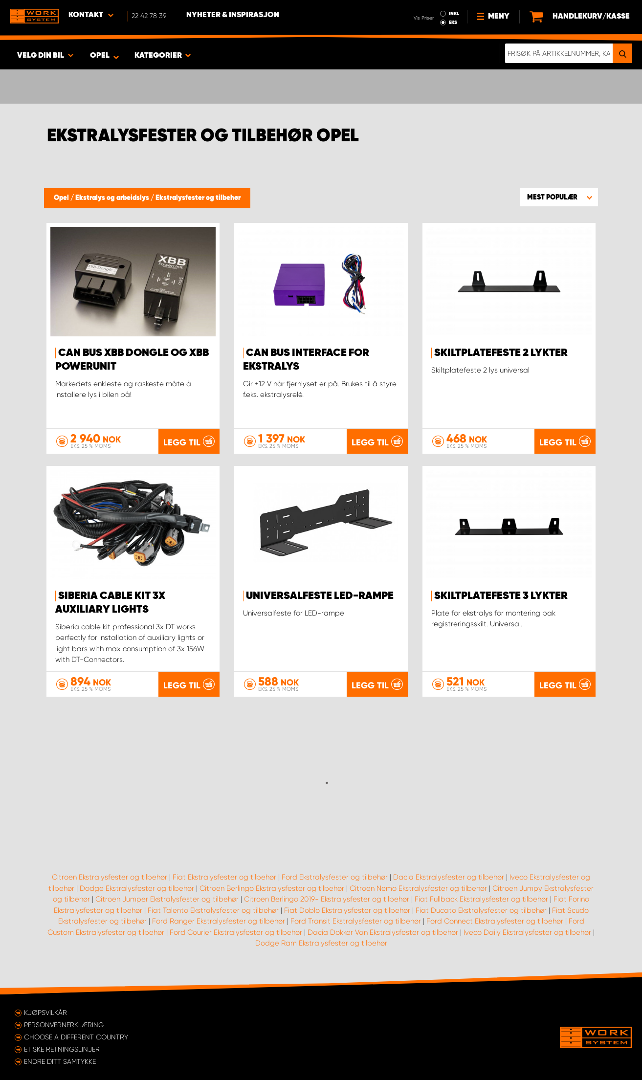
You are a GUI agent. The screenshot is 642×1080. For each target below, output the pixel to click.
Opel (62, 198)
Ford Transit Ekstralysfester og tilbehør (355, 921)
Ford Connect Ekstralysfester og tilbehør (494, 921)
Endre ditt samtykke (60, 1061)
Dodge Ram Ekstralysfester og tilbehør (321, 943)
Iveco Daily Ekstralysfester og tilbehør (527, 932)
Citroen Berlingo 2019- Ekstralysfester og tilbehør (326, 899)
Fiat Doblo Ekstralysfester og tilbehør (347, 910)
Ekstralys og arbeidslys (113, 198)
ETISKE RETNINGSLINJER (62, 1049)
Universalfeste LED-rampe (320, 596)
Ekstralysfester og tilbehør (198, 198)
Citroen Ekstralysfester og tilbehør (109, 877)
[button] (559, 197)
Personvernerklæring (64, 1025)
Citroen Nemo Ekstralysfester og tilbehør (418, 888)
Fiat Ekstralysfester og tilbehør (224, 877)
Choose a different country (76, 1037)
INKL (454, 13)
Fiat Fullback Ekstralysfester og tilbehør (481, 899)
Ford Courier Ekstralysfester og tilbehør (236, 932)
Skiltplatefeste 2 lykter (501, 353)
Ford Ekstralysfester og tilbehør (335, 877)
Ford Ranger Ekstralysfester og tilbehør (218, 921)
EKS (453, 22)
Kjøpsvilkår (45, 1012)
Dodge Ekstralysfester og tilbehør (137, 888)
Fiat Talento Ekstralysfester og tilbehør (213, 910)
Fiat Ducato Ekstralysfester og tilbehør (481, 910)
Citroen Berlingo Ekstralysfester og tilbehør (271, 888)
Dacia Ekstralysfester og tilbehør (448, 877)
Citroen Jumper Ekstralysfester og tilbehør (167, 899)
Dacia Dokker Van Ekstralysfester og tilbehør (383, 932)
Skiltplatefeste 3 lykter (501, 596)
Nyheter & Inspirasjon (232, 15)
